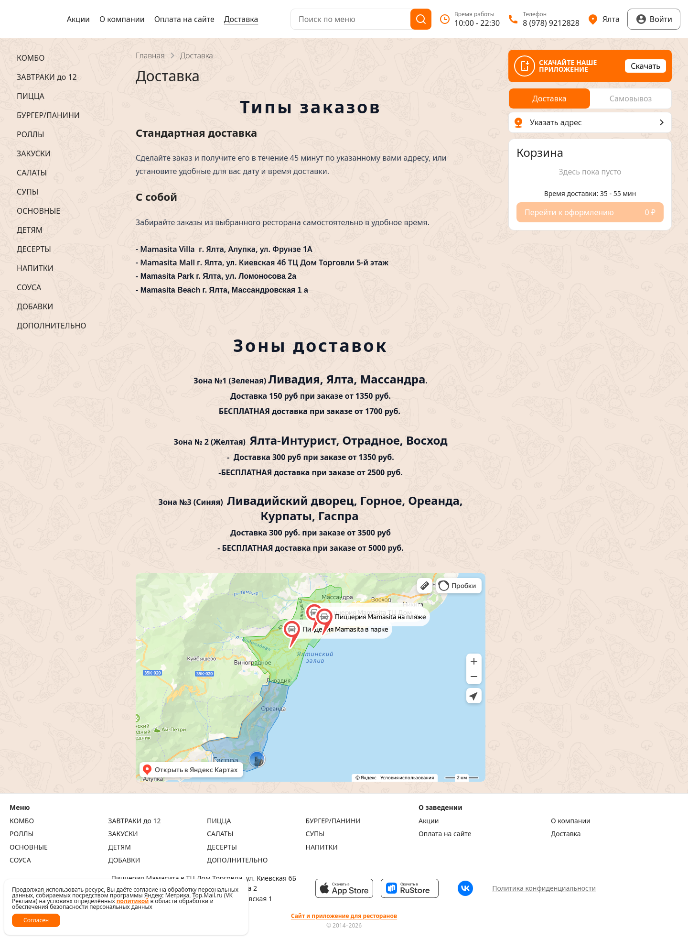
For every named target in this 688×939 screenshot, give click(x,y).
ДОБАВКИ (124, 860)
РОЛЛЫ (21, 834)
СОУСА (20, 860)
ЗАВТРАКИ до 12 (134, 821)
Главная (150, 55)
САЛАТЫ (220, 834)
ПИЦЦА (219, 821)
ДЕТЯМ (119, 847)
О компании (122, 19)
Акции (78, 19)
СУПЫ (315, 834)
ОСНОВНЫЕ (29, 847)
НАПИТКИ (322, 847)
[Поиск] (420, 19)
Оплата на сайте (184, 19)
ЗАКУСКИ (123, 834)
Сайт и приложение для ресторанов (344, 916)
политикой (133, 901)
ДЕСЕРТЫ (222, 847)
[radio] (549, 98)
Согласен (36, 920)
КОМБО (22, 821)
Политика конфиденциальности (544, 888)
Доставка (241, 19)
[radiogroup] (590, 98)
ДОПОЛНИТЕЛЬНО (237, 860)
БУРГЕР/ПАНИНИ (333, 821)
